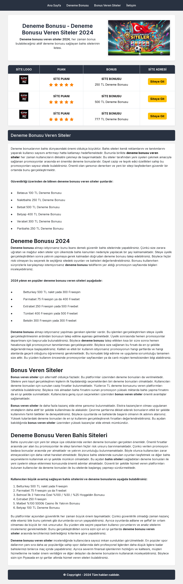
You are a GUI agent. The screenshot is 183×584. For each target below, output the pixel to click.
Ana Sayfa (54, 5)
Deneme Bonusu (77, 5)
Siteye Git (157, 81)
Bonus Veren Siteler (107, 5)
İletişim (131, 5)
